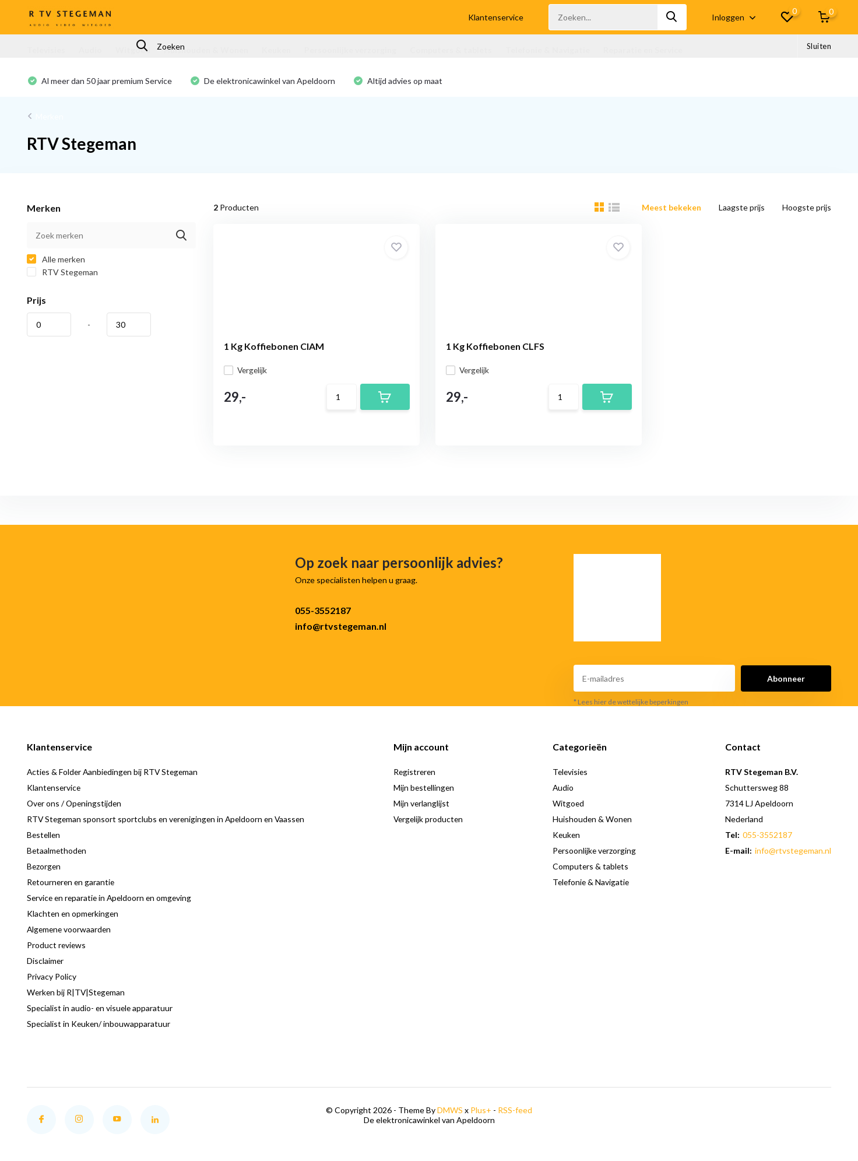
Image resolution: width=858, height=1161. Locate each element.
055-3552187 (323, 613)
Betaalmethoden (57, 853)
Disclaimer (45, 964)
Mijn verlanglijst (425, 806)
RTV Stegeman (62, 273)
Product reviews (57, 948)
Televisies (46, 50)
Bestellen (44, 838)
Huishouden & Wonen (206, 50)
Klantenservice (495, 17)
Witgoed (132, 50)
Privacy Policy (51, 979)
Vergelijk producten (433, 822)
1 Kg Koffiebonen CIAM (275, 346)
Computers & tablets (451, 50)
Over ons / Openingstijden (75, 806)
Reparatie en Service (643, 50)
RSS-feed (515, 1113)
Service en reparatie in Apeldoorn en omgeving (111, 901)
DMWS (450, 1113)
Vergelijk (247, 371)
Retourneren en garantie (72, 885)
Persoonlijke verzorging (350, 50)
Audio (90, 50)
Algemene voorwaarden (70, 932)
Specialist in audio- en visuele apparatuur (101, 1011)
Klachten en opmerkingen (74, 916)
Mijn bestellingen (428, 790)
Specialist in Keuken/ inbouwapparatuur (99, 1027)
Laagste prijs (742, 208)
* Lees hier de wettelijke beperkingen (631, 704)
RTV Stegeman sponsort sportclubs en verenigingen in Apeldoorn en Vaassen (169, 822)
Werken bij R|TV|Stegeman (77, 995)
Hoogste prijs (806, 208)
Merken (50, 117)
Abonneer (786, 681)
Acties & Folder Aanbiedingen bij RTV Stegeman (115, 775)
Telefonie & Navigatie (547, 50)
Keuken (276, 50)
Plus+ (480, 1113)
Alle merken (56, 260)
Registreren (419, 775)
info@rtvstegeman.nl (340, 628)
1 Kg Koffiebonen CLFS (486, 346)
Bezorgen (44, 869)
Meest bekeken (671, 208)
